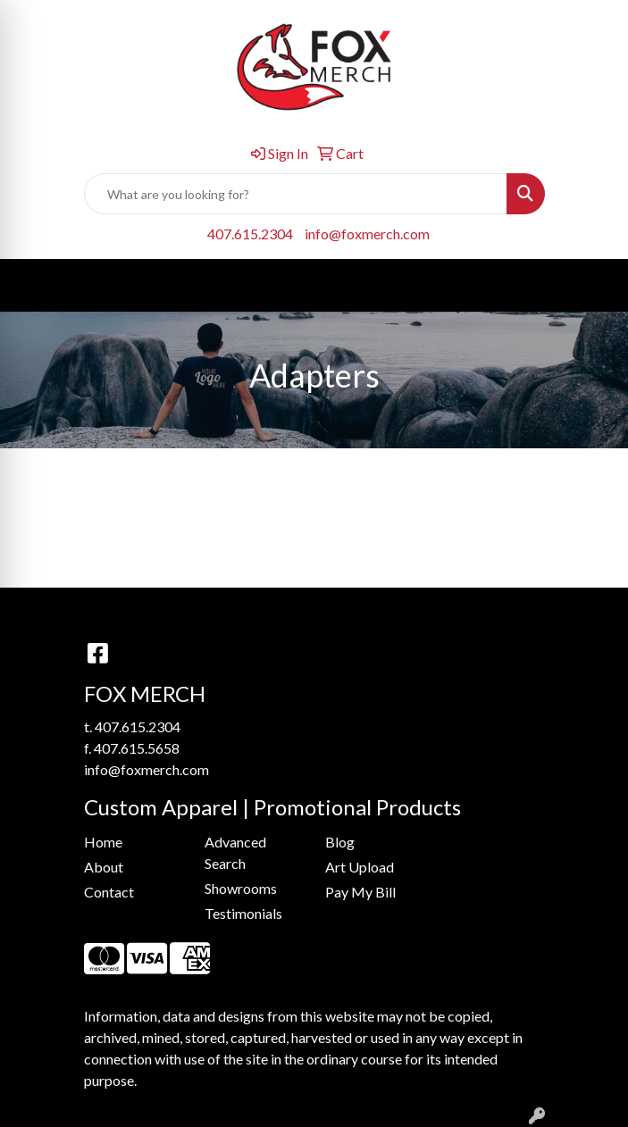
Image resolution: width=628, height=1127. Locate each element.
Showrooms (241, 888)
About (103, 866)
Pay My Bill (360, 891)
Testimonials (243, 913)
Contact (109, 891)
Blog (340, 841)
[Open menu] (592, 286)
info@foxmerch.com (367, 233)
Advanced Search (235, 852)
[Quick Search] (295, 193)
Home (103, 841)
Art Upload (359, 866)
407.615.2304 (250, 233)
